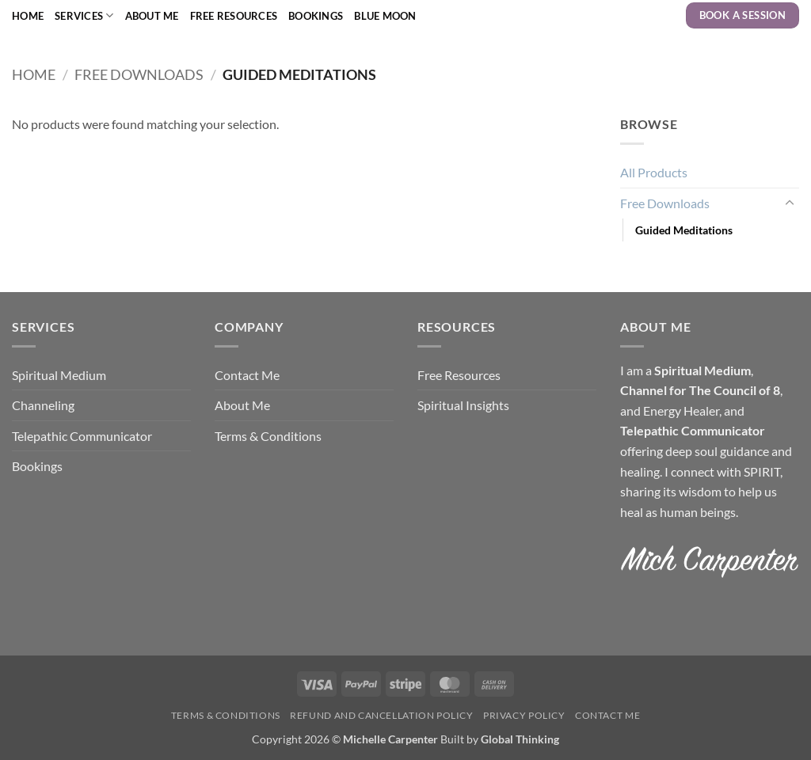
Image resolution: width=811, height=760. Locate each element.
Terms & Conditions (268, 435)
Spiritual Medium (59, 374)
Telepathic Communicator (82, 435)
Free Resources (234, 16)
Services (84, 15)
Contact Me (247, 374)
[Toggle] (789, 203)
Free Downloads (139, 74)
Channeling (43, 404)
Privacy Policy (524, 715)
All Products (653, 172)
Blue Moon (385, 16)
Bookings (315, 16)
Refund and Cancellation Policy (381, 715)
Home (28, 16)
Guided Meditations (684, 230)
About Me (152, 16)
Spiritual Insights (463, 404)
